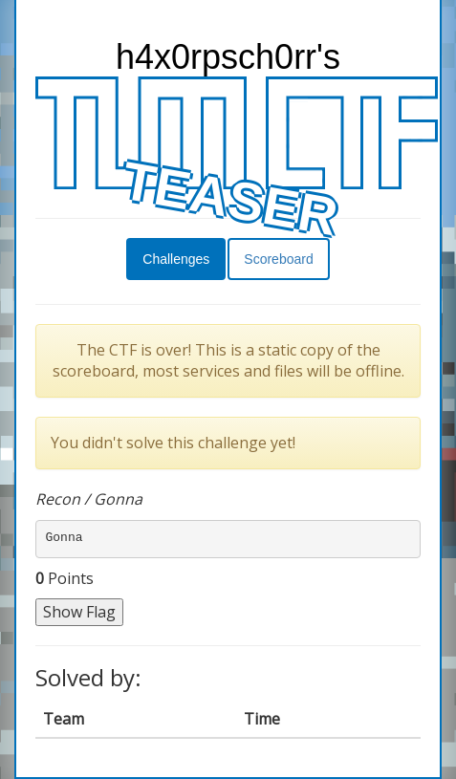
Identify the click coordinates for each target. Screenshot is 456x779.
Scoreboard (278, 259)
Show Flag (79, 611)
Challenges (175, 259)
